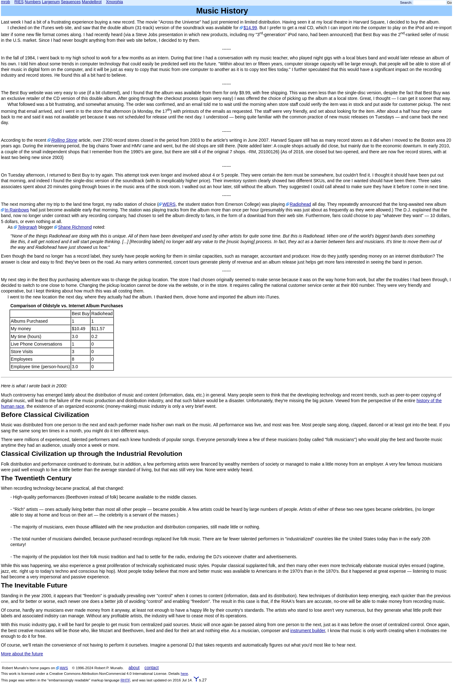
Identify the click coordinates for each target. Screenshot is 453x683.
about (134, 667)
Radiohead (300, 204)
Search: (406, 2)
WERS (169, 204)
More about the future (22, 653)
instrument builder (307, 630)
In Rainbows (17, 209)
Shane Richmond (75, 227)
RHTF (125, 680)
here (184, 673)
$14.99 (250, 27)
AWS (64, 668)
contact (151, 667)
